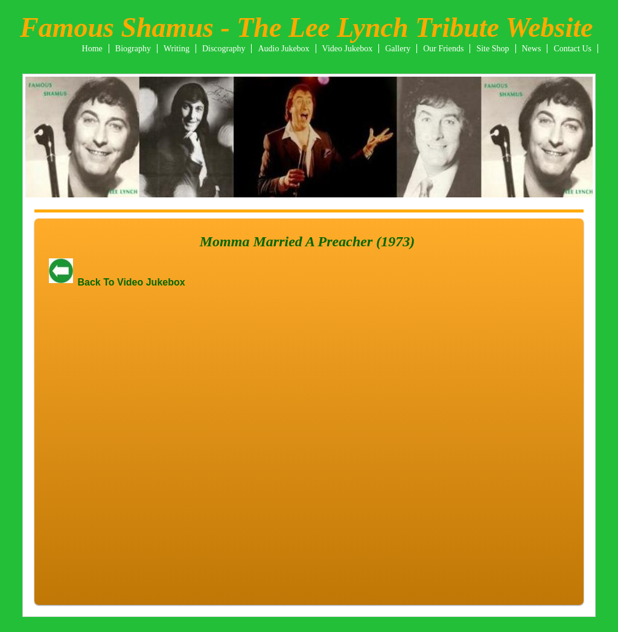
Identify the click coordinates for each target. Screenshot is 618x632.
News (531, 48)
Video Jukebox (347, 48)
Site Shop (492, 48)
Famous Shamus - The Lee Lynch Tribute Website (306, 27)
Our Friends (443, 48)
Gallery (397, 48)
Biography (133, 48)
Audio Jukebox (283, 48)
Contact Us (572, 48)
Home (92, 48)
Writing (177, 48)
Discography (224, 48)
